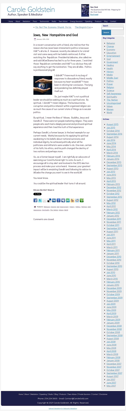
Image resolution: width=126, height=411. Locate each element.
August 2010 (112, 269)
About (27, 394)
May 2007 (111, 385)
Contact (95, 394)
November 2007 (114, 366)
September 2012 (114, 196)
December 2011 (114, 218)
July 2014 (111, 140)
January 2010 (113, 284)
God (58, 207)
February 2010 (113, 281)
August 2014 (112, 136)
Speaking (43, 394)
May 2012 (111, 203)
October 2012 (113, 193)
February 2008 (113, 357)
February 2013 (113, 184)
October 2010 (113, 262)
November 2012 (114, 190)
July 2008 (111, 341)
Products (63, 394)
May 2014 (111, 146)
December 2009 (114, 288)
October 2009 (113, 294)
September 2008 (114, 335)
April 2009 (111, 313)
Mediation (34, 394)
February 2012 (113, 212)
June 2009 (111, 306)
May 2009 (111, 310)
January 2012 (113, 215)
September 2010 (114, 266)
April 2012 (111, 206)
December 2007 (114, 363)
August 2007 (112, 376)
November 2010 (114, 259)
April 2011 (111, 243)
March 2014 (112, 152)
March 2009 (112, 316)
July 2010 (111, 272)
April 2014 (111, 149)
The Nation (54, 210)
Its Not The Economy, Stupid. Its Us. (53, 27)
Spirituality (45, 210)
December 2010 (114, 256)
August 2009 (113, 300)
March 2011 (112, 247)
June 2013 (111, 174)
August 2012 (112, 199)
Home (21, 394)
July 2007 (111, 379)
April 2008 (111, 351)
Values (61, 210)
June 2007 (111, 382)
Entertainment (113, 55)
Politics (78, 207)
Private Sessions (84, 394)
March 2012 (112, 209)
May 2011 (111, 240)
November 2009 (114, 291)
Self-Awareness (114, 93)
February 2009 (113, 319)
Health (110, 68)
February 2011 (113, 250)
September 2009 (114, 297)
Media (110, 74)
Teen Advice (72, 394)
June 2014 (111, 143)
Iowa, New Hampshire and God (55, 35)
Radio (51, 394)
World (66, 210)
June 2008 (111, 344)
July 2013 (111, 171)
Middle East (112, 77)
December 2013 (114, 162)
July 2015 (111, 127)
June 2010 (111, 275)
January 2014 (113, 158)
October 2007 (113, 369)
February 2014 (113, 155)
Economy (111, 49)
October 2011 (113, 225)
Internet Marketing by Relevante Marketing (63, 408)
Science (110, 90)
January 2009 (113, 322)
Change (53, 207)
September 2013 (114, 165)
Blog (56, 394)
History (72, 207)
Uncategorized (114, 103)
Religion (84, 207)
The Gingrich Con (83, 27)
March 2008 (112, 354)
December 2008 (114, 325)
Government (64, 207)
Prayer (110, 84)
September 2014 (114, 133)
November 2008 (114, 329)
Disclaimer (103, 394)
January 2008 (113, 360)
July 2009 (111, 303)
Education (111, 52)
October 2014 (113, 130)
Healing (110, 65)
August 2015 (112, 124)
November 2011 (114, 221)
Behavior (47, 207)
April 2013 (111, 181)
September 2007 (114, 373)
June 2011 (111, 237)
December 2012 (114, 187)
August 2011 (112, 231)
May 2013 (111, 177)
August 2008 (113, 338)
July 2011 (111, 234)
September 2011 (114, 228)
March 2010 (112, 278)
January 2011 (113, 253)
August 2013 (112, 168)
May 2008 (111, 347)
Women (110, 109)
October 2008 (113, 332)
